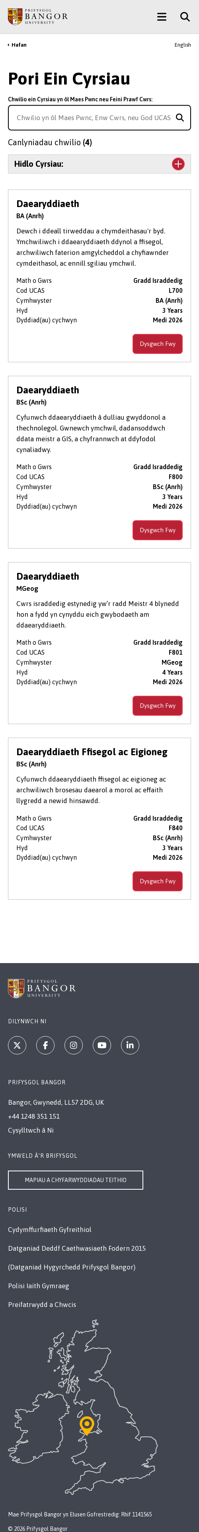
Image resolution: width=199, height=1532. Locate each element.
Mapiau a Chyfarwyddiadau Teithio (76, 1180)
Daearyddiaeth (47, 203)
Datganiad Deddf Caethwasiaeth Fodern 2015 (77, 1248)
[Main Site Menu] (161, 16)
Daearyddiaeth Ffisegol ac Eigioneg (92, 751)
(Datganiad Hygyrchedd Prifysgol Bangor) (71, 1267)
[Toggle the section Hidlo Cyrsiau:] (99, 164)
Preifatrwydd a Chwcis (42, 1305)
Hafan (19, 45)
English (183, 44)
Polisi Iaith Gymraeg (38, 1286)
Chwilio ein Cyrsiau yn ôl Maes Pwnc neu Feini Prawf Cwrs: (80, 99)
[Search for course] (180, 118)
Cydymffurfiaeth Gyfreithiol (50, 1230)
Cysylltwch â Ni (31, 1130)
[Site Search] (182, 16)
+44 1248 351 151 (34, 1116)
